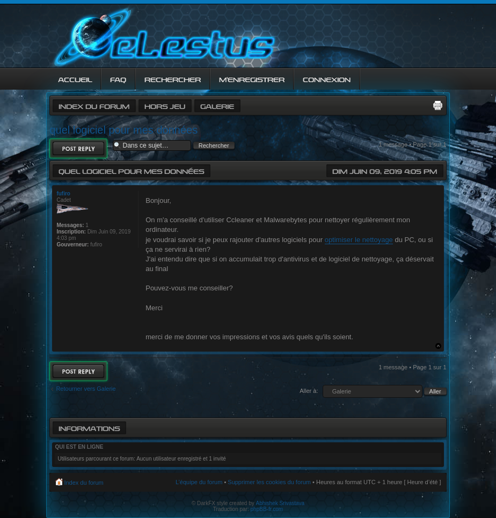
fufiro (63, 193)
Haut (438, 346)
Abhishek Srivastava (280, 503)
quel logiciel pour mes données (123, 130)
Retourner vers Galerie (85, 388)
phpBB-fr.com (267, 509)
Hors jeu (164, 105)
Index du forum (94, 105)
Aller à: (309, 391)
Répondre (78, 148)
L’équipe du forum (199, 482)
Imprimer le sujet (437, 105)
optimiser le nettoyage (359, 240)
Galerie (217, 105)
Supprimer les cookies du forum (269, 482)
